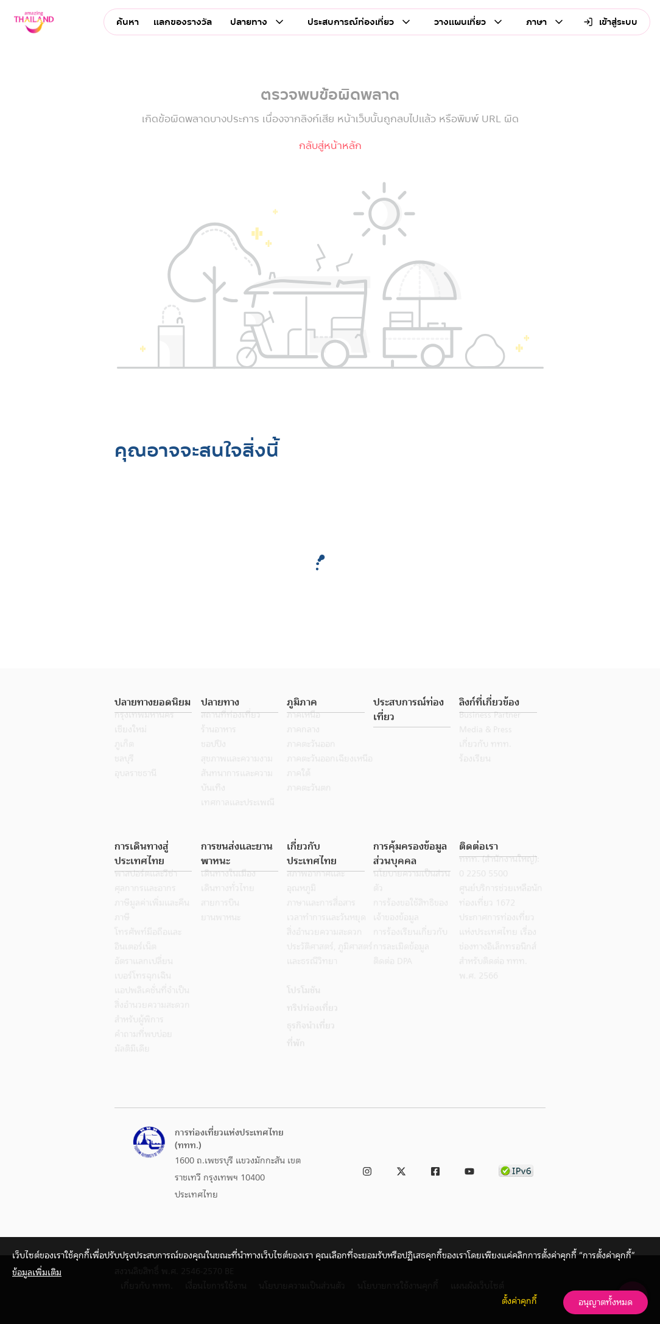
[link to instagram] (367, 1169)
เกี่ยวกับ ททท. (485, 760)
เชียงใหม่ (130, 745)
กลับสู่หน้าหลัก (330, 145)
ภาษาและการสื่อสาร (321, 919)
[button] (153, 703)
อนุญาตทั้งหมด (605, 1302)
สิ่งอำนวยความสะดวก (324, 948)
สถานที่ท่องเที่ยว (231, 731)
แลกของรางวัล (182, 22)
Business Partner (490, 731)
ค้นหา (127, 22)
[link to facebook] (435, 1169)
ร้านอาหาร (218, 745)
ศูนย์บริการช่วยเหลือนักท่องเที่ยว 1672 (500, 911)
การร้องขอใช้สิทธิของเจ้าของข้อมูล (410, 926)
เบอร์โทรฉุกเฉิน (142, 992)
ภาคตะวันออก (311, 760)
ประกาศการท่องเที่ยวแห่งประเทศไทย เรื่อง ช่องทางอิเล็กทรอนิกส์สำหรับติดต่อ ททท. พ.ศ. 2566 (497, 962)
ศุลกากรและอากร (145, 904)
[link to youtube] (469, 1169)
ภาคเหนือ (303, 731)
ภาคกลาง (303, 745)
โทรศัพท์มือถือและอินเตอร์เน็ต (147, 955)
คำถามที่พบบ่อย (143, 1050)
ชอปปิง (213, 760)
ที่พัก (296, 1059)
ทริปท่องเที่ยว (312, 1024)
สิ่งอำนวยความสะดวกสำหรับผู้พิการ (152, 1028)
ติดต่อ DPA (392, 977)
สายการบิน (220, 919)
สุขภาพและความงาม (237, 775)
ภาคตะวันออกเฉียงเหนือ (330, 775)
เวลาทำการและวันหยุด (326, 933)
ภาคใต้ (299, 789)
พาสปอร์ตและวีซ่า (145, 889)
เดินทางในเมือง (228, 889)
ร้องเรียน (475, 775)
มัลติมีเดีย (132, 1065)
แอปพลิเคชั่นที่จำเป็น (151, 1006)
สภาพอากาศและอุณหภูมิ (316, 897)
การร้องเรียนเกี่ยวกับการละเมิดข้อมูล (410, 955)
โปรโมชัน (303, 1006)
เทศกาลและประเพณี (238, 818)
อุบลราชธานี (135, 789)
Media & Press (485, 745)
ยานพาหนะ (220, 933)
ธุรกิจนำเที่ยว (311, 1042)
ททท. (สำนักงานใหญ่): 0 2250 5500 (499, 882)
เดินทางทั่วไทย (228, 904)
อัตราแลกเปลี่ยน (143, 977)
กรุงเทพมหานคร (144, 731)
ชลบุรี (124, 775)
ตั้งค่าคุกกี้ (519, 1301)
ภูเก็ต (124, 760)
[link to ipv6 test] (516, 1169)
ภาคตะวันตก (309, 804)
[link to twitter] (401, 1169)
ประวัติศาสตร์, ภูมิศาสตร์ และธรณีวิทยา (330, 970)
